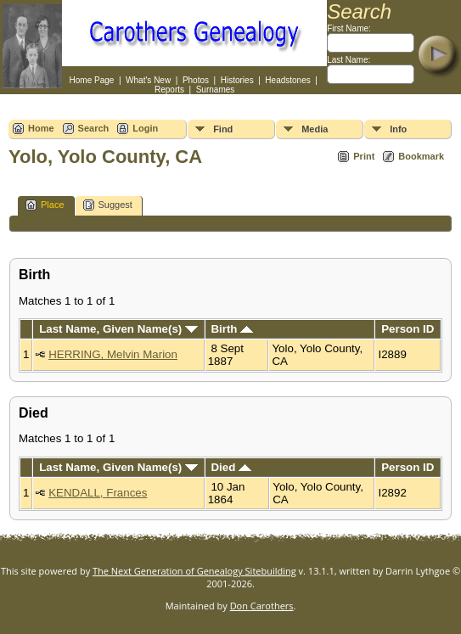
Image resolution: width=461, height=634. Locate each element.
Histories (237, 80)
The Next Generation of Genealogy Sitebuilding (194, 570)
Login (145, 128)
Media (314, 129)
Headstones (287, 80)
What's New (148, 80)
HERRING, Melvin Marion (112, 354)
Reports (169, 89)
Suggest (107, 205)
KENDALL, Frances (97, 492)
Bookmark (421, 156)
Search (94, 128)
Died (231, 467)
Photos (196, 80)
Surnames (215, 89)
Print (363, 156)
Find (223, 129)
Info (398, 129)
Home (41, 128)
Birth (232, 329)
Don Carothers (262, 605)
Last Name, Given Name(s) (118, 329)
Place (45, 205)
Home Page (92, 80)
